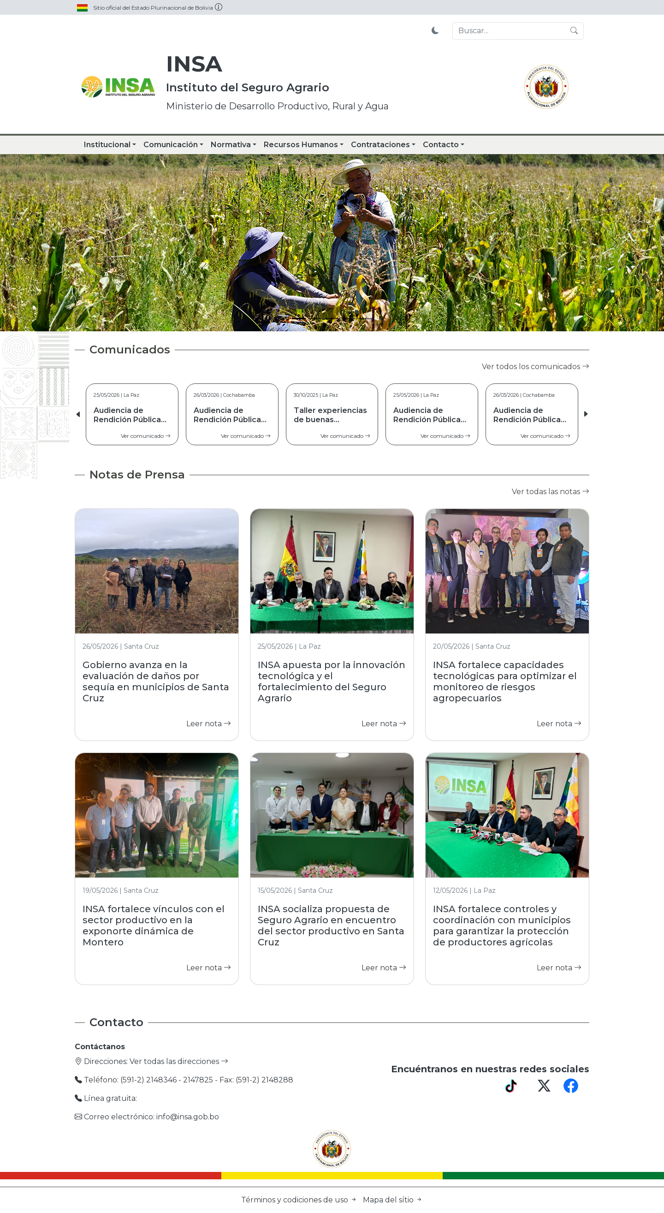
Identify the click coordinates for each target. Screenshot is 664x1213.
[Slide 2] (315, 318)
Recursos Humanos (301, 144)
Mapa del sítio (393, 1199)
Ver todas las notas (550, 491)
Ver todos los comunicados (535, 366)
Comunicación (170, 144)
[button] (585, 414)
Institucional (107, 144)
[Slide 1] (299, 318)
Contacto (441, 144)
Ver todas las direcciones (179, 1061)
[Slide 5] (365, 318)
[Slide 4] (349, 318)
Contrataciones (380, 144)
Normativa (231, 144)
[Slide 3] (332, 318)
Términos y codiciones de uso (300, 1199)
